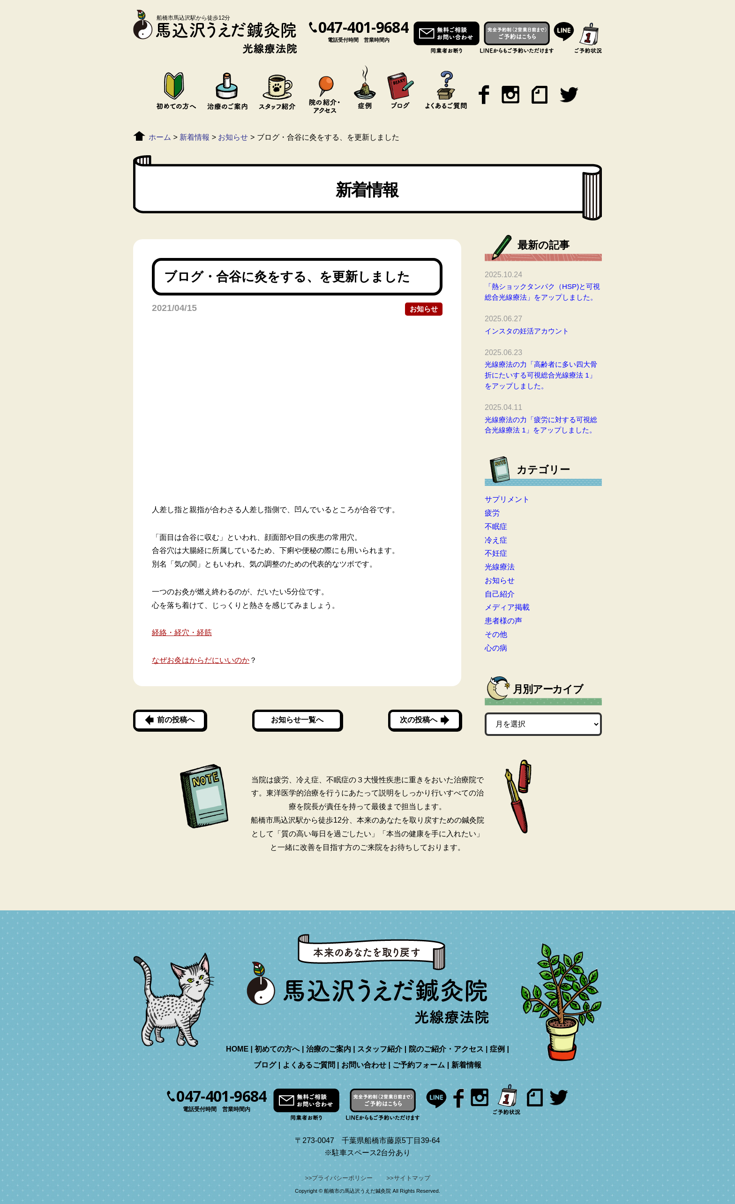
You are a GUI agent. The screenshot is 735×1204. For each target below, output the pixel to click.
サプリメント (507, 499)
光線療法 (500, 567)
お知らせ (424, 309)
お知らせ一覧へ (297, 720)
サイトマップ (412, 1177)
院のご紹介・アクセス (446, 1049)
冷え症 (496, 540)
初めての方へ (277, 1049)
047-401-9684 (363, 27)
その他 (496, 634)
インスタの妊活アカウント (527, 331)
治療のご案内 (328, 1049)
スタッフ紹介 (379, 1049)
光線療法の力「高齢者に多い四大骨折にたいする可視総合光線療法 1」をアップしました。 (541, 375)
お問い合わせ (363, 1065)
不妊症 (496, 553)
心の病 (496, 648)
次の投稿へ (418, 720)
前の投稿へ (176, 720)
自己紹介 (500, 594)
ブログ (265, 1065)
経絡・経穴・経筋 (182, 632)
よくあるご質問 (309, 1065)
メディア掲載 (507, 607)
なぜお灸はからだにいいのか (200, 660)
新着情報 (466, 1065)
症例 (497, 1049)
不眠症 (496, 526)
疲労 (492, 513)
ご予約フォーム (418, 1065)
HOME (237, 1049)
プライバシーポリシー (342, 1177)
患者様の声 (503, 621)
